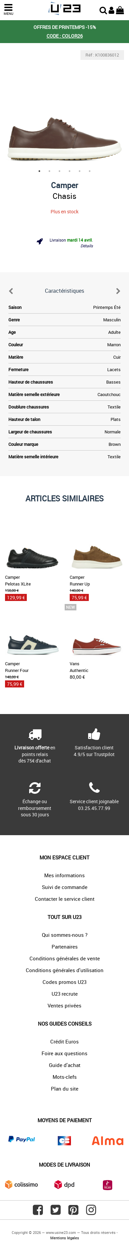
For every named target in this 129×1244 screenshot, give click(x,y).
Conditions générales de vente (64, 958)
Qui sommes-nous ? (64, 934)
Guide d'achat (64, 1065)
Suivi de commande (64, 887)
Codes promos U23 (64, 982)
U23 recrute (65, 993)
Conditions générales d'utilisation (65, 970)
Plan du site (64, 1088)
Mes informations (64, 875)
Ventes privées (64, 1005)
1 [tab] (39, 171)
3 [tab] (59, 171)
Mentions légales (64, 1237)
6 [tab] (89, 171)
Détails (86, 245)
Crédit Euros (64, 1041)
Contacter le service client (64, 898)
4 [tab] (69, 171)
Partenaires (65, 946)
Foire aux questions (64, 1053)
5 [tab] (79, 171)
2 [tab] (49, 171)
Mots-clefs (65, 1076)
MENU (8, 9)
